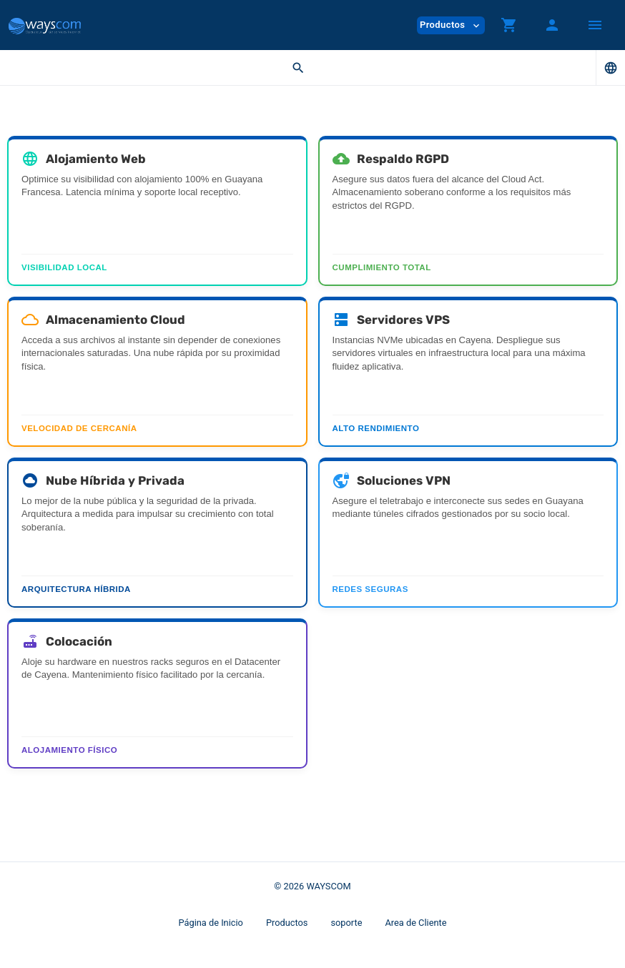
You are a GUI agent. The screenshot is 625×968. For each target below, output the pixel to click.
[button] (509, 25)
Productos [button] (451, 25)
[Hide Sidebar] (595, 25)
